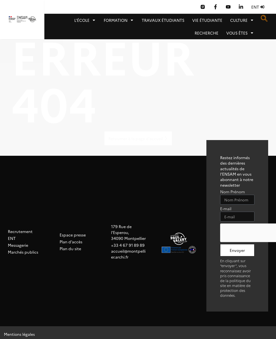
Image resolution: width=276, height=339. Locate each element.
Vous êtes (240, 32)
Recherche (206, 33)
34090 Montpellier (128, 238)
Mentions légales (19, 334)
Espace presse (73, 234)
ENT (12, 238)
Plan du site (70, 248)
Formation (119, 20)
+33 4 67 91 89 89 (128, 245)
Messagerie (18, 245)
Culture (242, 20)
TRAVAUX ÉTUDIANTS (163, 20)
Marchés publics (23, 252)
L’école (85, 20)
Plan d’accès (71, 241)
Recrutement (20, 231)
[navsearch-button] (264, 20)
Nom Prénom (232, 192)
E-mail (225, 209)
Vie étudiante (207, 20)
